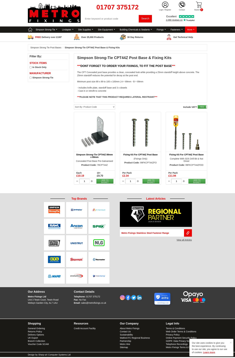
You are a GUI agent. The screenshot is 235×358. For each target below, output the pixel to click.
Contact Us (125, 332)
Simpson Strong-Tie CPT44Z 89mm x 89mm (94, 156)
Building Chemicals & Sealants (136, 30)
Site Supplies (85, 30)
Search (145, 18)
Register (168, 10)
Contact (182, 10)
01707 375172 (93, 297)
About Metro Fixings (130, 329)
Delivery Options (36, 335)
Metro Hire (125, 345)
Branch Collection (36, 342)
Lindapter (67, 30)
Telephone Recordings (177, 345)
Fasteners (176, 30)
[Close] (231, 342)
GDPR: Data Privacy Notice (179, 342)
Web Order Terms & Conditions (181, 332)
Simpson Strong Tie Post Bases (45, 48)
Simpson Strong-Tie (46, 30)
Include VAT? (190, 107)
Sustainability (126, 335)
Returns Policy (35, 332)
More (191, 30)
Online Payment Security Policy (181, 339)
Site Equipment (106, 30)
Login (161, 10)
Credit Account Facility (85, 329)
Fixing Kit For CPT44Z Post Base (140, 155)
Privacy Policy (173, 335)
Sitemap (124, 348)
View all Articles (184, 240)
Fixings (161, 30)
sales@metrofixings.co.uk (93, 304)
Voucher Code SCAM (38, 345)
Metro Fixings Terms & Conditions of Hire (186, 348)
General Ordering (36, 329)
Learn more (209, 352)
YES (202, 107)
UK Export (33, 339)
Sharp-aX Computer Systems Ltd (54, 355)
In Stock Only (39, 67)
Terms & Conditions (175, 329)
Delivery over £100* (48, 37)
